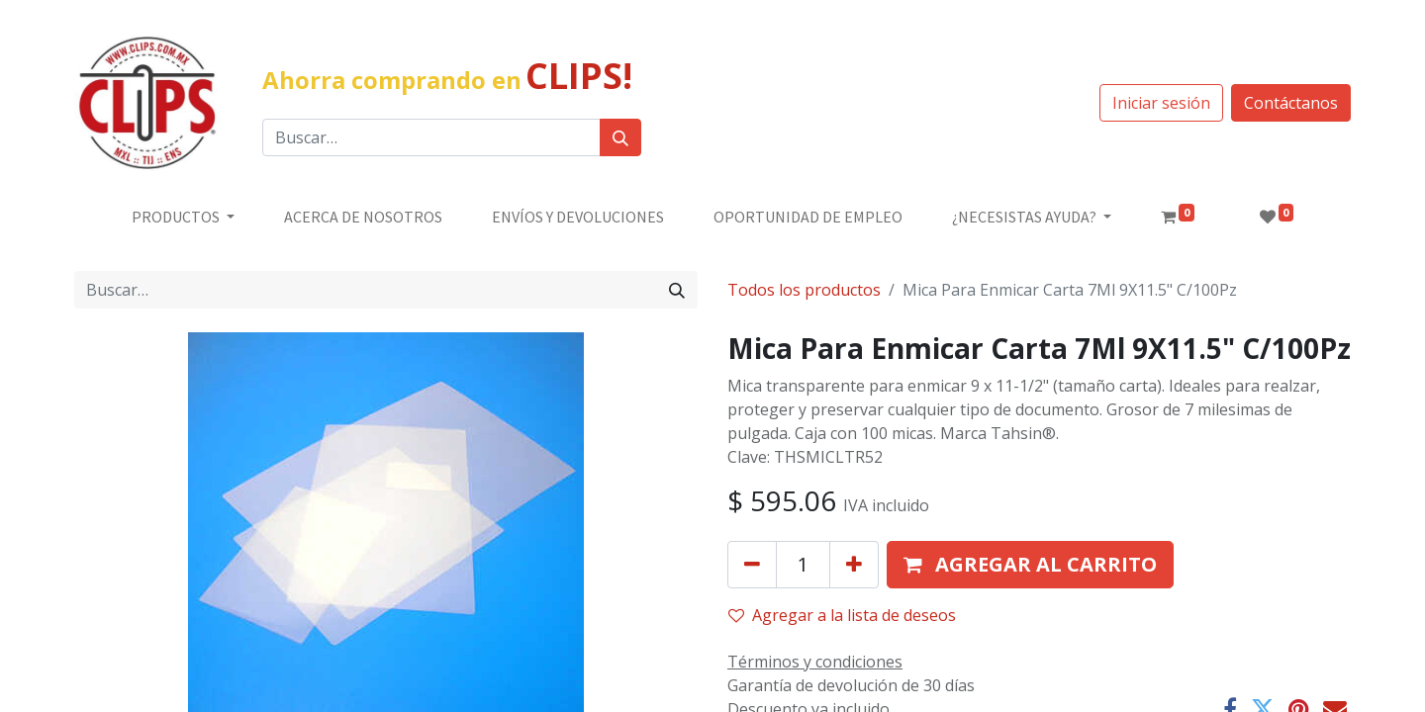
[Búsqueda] (620, 137)
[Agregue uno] (854, 564)
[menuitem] (363, 216)
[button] (1030, 564)
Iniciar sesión (1161, 103)
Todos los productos (804, 290)
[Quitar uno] (752, 564)
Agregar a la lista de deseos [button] (842, 615)
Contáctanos (1291, 103)
